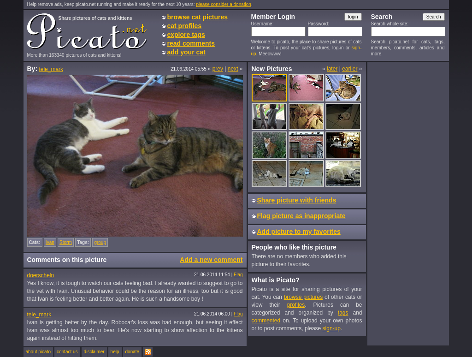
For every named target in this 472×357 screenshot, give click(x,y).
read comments (191, 43)
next (233, 68)
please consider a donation (223, 4)
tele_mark (51, 69)
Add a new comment (211, 259)
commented (266, 320)
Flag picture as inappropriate (301, 216)
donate (132, 351)
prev (217, 68)
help (115, 351)
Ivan (50, 242)
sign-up (332, 328)
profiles (296, 305)
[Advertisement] (408, 203)
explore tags (186, 34)
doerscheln (40, 275)
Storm (65, 242)
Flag (238, 274)
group (100, 242)
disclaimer (94, 351)
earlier (349, 68)
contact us (67, 351)
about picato (38, 351)
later (332, 68)
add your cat (186, 52)
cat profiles (184, 26)
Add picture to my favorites (299, 231)
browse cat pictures (197, 17)
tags (343, 312)
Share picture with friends (296, 200)
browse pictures (303, 297)
